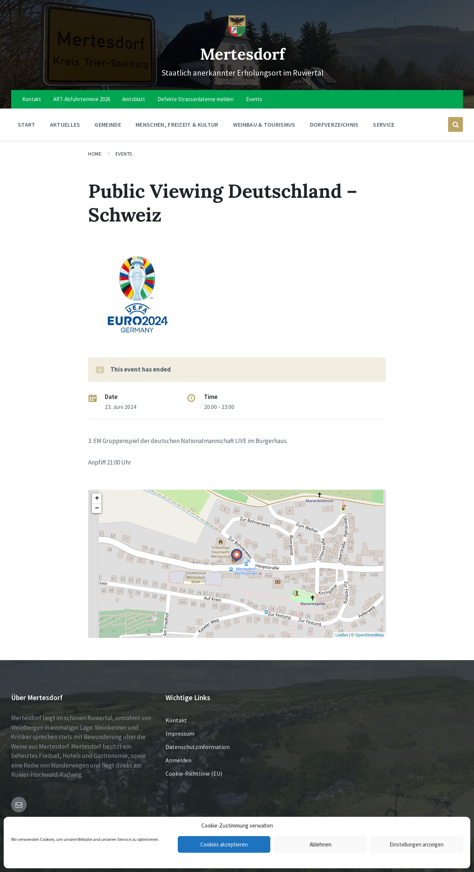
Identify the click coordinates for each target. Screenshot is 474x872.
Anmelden (178, 760)
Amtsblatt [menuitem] (133, 99)
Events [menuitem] (254, 99)
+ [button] (97, 498)
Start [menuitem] (27, 124)
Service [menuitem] (383, 124)
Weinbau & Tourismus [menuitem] (264, 124)
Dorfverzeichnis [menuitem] (334, 124)
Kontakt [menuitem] (31, 99)
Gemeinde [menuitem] (107, 124)
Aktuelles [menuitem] (65, 124)
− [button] (97, 508)
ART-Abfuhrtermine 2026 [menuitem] (81, 99)
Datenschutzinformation (198, 746)
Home (94, 153)
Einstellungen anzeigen (417, 844)
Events (124, 153)
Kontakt (176, 720)
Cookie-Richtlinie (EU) (194, 773)
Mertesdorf (243, 53)
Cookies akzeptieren (224, 844)
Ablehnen (320, 844)
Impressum (180, 733)
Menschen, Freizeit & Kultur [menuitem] (177, 124)
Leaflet (342, 635)
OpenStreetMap (369, 635)
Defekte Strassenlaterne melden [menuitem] (195, 99)
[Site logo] (237, 35)
